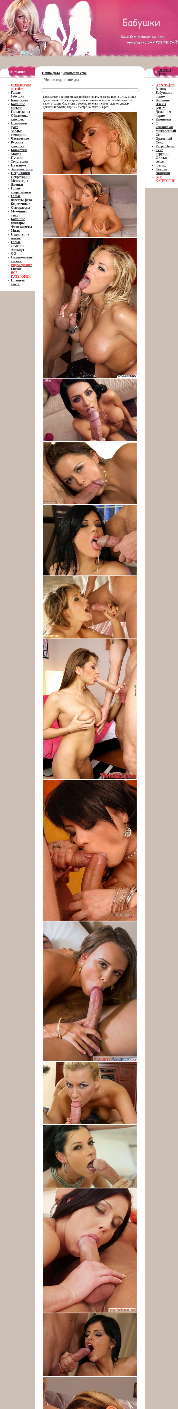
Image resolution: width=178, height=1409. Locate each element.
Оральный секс (74, 73)
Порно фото (51, 73)
